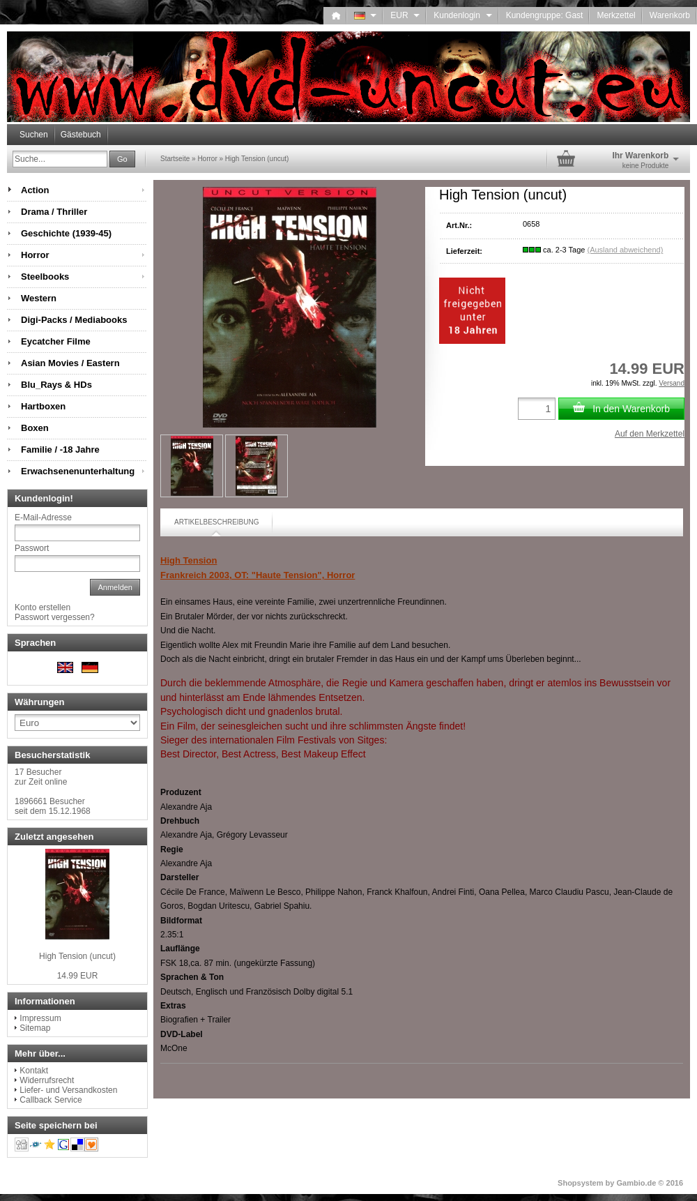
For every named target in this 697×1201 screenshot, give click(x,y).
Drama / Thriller (54, 211)
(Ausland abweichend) (625, 250)
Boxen (35, 428)
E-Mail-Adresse (43, 517)
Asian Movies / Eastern (70, 363)
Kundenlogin (462, 15)
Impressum (40, 1018)
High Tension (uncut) (77, 956)
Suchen (34, 134)
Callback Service (51, 1100)
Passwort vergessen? (55, 617)
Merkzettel (616, 15)
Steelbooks (45, 276)
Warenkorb (670, 15)
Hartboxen (43, 406)
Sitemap (35, 1028)
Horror (35, 255)
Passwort (32, 548)
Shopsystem (580, 1183)
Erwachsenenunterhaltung (78, 471)
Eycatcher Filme (56, 341)
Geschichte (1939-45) (66, 233)
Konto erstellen (42, 607)
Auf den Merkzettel (649, 434)
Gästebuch (81, 134)
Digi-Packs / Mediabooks (74, 320)
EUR (405, 15)
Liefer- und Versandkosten (68, 1090)
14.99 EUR (77, 976)
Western (38, 298)
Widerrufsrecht (47, 1080)
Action (35, 190)
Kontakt (34, 1070)
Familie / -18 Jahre (60, 449)
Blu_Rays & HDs (56, 384)
